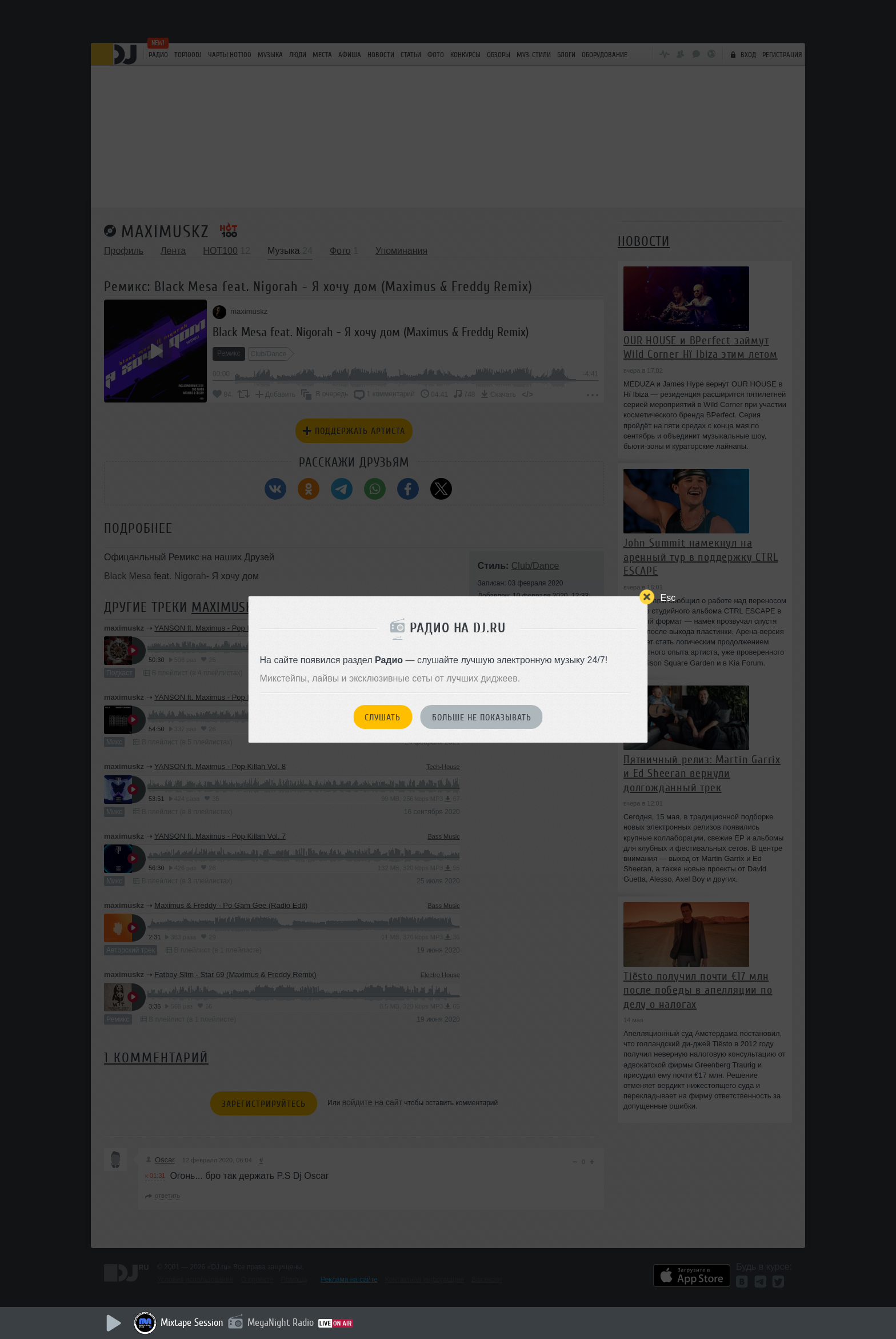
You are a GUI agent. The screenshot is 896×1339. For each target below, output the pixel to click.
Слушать (383, 717)
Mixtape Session (192, 1322)
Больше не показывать (481, 717)
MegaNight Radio (280, 1322)
